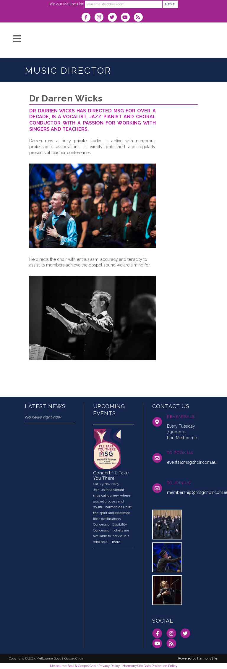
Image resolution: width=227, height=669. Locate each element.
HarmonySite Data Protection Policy (149, 666)
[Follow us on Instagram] (100, 18)
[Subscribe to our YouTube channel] (127, 18)
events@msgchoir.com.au (191, 462)
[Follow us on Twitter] (113, 18)
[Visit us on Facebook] (87, 18)
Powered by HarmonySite (197, 658)
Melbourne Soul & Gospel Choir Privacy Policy (85, 666)
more (116, 542)
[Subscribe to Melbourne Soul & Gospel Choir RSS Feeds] (140, 18)
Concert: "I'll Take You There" (111, 475)
